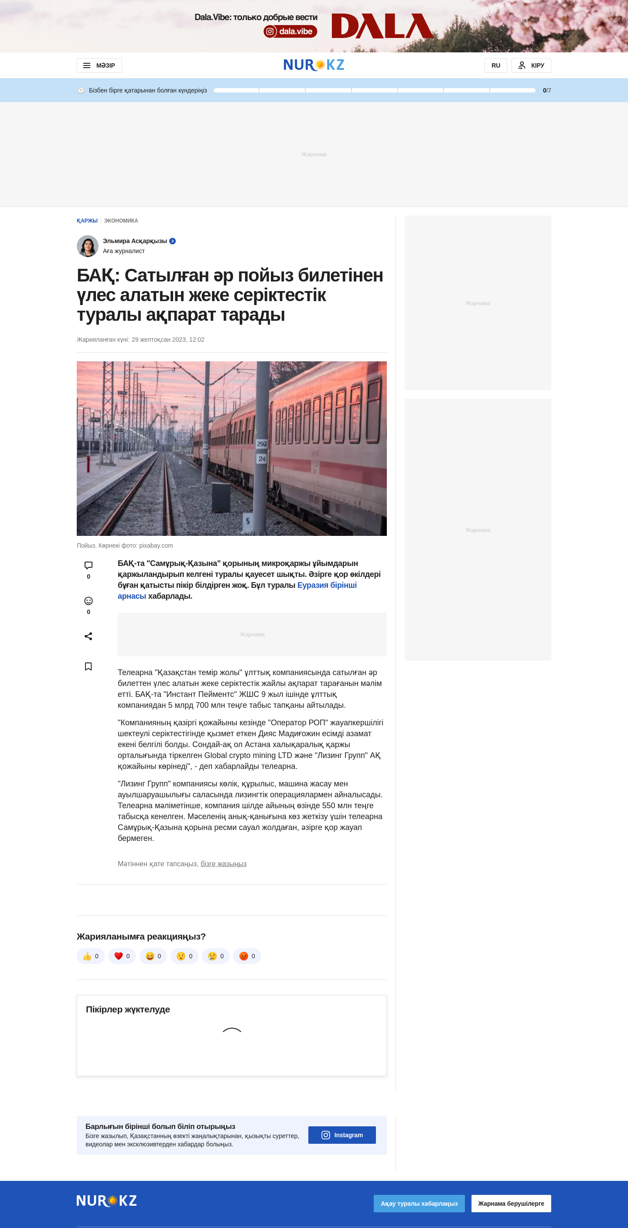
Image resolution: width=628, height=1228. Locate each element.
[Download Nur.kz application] (314, 26)
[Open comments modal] (88, 570)
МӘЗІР (98, 65)
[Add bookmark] (88, 666)
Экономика (121, 221)
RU (495, 65)
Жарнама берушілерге (511, 1179)
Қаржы (87, 221)
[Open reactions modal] (88, 605)
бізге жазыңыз (224, 864)
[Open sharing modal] (88, 636)
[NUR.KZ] (314, 65)
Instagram (342, 1110)
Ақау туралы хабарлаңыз (419, 1179)
